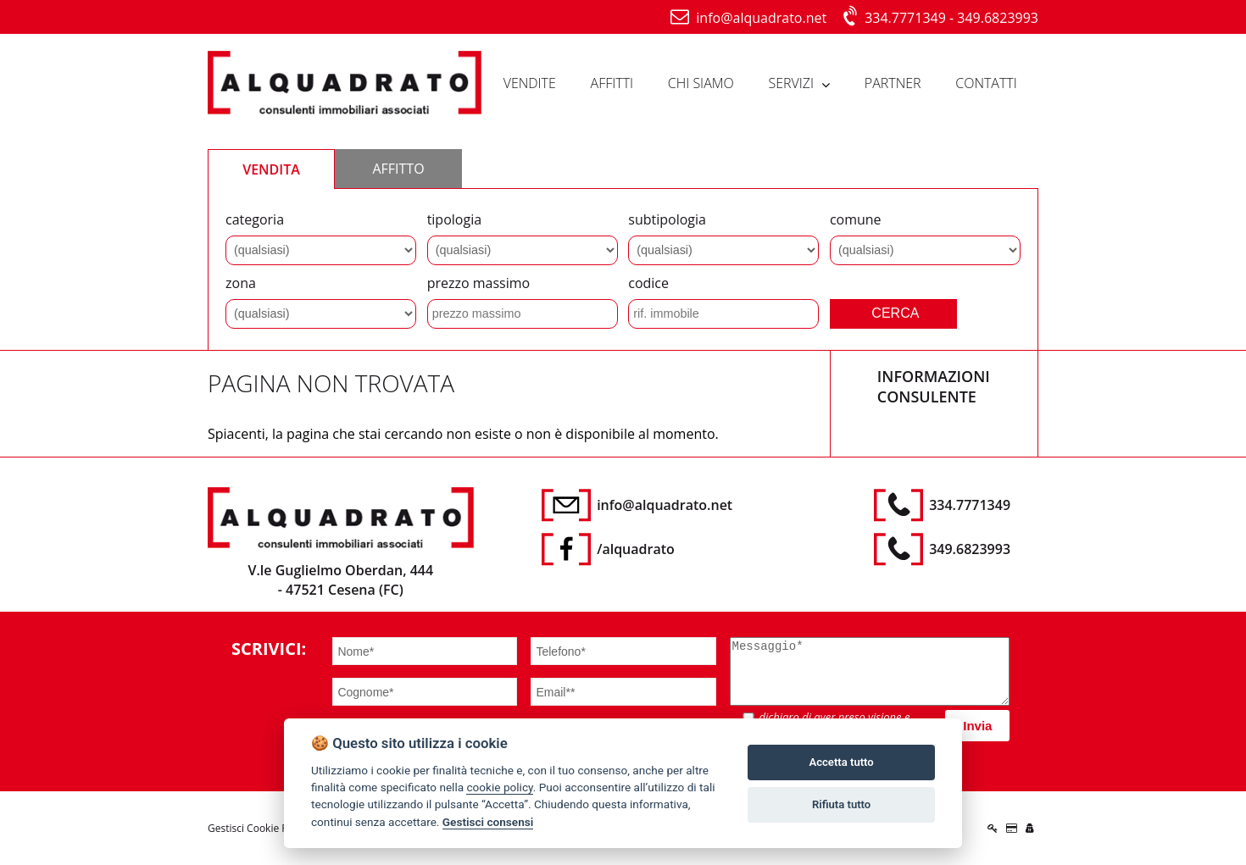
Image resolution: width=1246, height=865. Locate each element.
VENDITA (271, 169)
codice (648, 283)
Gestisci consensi (487, 822)
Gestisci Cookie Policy (258, 828)
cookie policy (499, 787)
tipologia (454, 219)
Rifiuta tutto (841, 804)
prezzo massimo (479, 283)
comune (856, 219)
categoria (254, 219)
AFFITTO (398, 168)
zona (240, 283)
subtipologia (667, 219)
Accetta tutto (841, 762)
